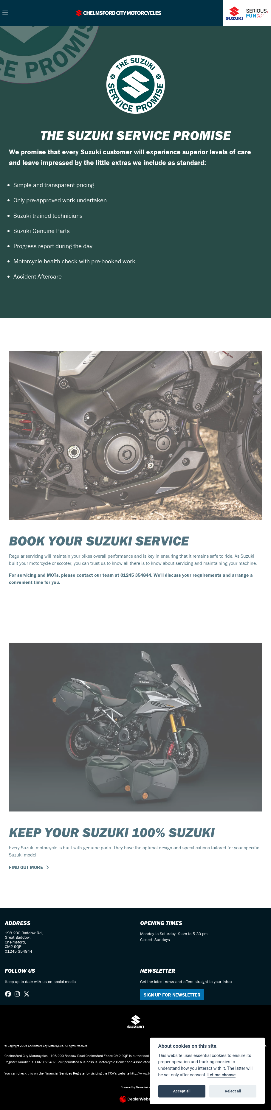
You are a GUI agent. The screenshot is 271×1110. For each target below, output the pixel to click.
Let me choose (221, 1075)
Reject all (233, 1091)
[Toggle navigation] (5, 13)
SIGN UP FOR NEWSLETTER (172, 995)
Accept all (182, 1091)
